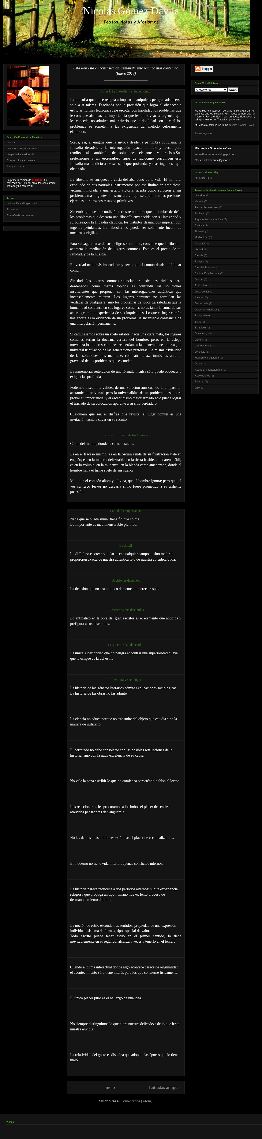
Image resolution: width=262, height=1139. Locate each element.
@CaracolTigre (203, 178)
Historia (199, 201)
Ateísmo (199, 297)
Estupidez (200, 327)
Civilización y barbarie (207, 273)
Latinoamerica (203, 345)
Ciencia (199, 255)
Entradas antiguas (165, 1087)
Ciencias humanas (205, 267)
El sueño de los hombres (21, 215)
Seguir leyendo (203, 133)
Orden (198, 363)
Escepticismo (202, 315)
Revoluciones (202, 375)
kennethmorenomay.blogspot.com (215, 154)
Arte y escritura (15, 166)
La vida (11, 142)
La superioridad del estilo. (125, 645)
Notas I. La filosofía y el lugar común (125, 91)
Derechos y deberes (206, 309)
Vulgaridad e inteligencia (20, 154)
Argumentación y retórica (209, 219)
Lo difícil (125, 545)
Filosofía (199, 231)
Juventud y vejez (204, 333)
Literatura (200, 195)
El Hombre (201, 285)
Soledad (199, 381)
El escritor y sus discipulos (126, 610)
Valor (198, 387)
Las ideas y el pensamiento (22, 148)
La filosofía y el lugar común (22, 203)
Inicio (109, 1087)
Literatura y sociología (126, 679)
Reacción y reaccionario (208, 369)
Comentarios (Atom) (136, 1101)
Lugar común (202, 291)
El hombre (12, 209)
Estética (199, 225)
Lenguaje (200, 351)
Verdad (199, 249)
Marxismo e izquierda (207, 357)
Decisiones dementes (126, 580)
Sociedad (200, 213)
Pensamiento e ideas (206, 207)
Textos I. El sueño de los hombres (126, 435)
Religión (199, 261)
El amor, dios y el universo (21, 160)
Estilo (198, 321)
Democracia (201, 303)
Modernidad (201, 237)
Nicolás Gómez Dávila (242, 125)
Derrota (199, 279)
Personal (200, 243)
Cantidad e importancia (125, 511)
